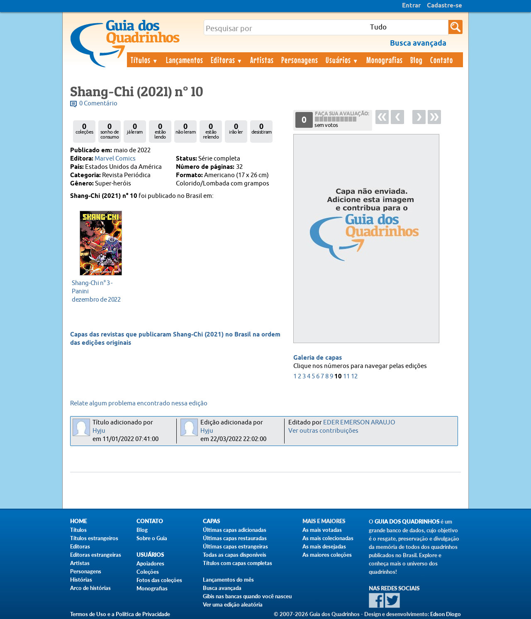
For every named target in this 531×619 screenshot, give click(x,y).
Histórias (81, 579)
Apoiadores (150, 563)
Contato (441, 60)
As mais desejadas (324, 546)
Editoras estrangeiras (95, 554)
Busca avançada (222, 588)
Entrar (411, 6)
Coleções (147, 571)
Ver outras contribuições (323, 431)
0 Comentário (98, 103)
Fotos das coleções (159, 580)
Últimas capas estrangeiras (235, 546)
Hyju (99, 431)
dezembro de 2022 (98, 291)
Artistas (262, 60)
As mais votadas (322, 529)
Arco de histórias (90, 588)
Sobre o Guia (151, 538)
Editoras (227, 60)
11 (346, 376)
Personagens (299, 60)
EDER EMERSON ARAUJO (359, 422)
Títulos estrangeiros (94, 538)
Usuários (342, 60)
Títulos (144, 60)
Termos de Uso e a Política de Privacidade (120, 614)
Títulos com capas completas (237, 563)
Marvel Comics (115, 159)
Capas (211, 521)
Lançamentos (184, 60)
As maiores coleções (327, 554)
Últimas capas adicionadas (234, 529)
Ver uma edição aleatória (233, 604)
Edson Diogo (445, 614)
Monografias (384, 60)
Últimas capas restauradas (235, 538)
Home (78, 521)
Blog (416, 60)
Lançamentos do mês (228, 579)
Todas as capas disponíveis (234, 554)
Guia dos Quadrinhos (407, 522)
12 (354, 376)
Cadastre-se (444, 6)
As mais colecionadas (327, 538)
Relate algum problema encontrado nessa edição (138, 403)
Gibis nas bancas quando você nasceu (247, 596)
